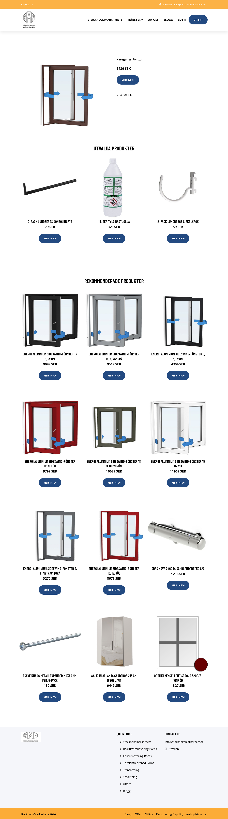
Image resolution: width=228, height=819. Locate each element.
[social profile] (33, 4)
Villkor (149, 812)
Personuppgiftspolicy (169, 812)
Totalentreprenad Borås (138, 761)
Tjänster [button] (134, 18)
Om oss (153, 18)
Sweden (163, 4)
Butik (182, 18)
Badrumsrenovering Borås (140, 747)
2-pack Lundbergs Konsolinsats (50, 218)
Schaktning (130, 775)
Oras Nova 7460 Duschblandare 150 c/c (178, 566)
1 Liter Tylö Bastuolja (114, 218)
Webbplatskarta (196, 812)
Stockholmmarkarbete (104, 18)
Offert (198, 18)
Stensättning (131, 768)
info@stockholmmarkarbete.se (188, 4)
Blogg (168, 18)
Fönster (138, 56)
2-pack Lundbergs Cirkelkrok (178, 218)
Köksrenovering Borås (137, 754)
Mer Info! (127, 76)
